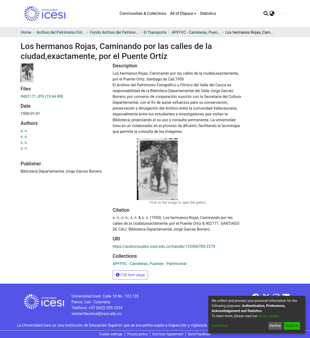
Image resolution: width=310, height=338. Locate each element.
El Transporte (155, 32)
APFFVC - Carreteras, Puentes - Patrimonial (196, 32)
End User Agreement (167, 334)
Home (26, 32)
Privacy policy (137, 334)
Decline (275, 326)
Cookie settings (111, 334)
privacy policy (268, 316)
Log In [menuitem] (280, 13)
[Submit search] (266, 13)
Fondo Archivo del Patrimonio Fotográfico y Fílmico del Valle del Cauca (114, 32)
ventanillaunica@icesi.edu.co (96, 313)
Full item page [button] (130, 275)
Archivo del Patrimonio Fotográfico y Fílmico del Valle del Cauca (60, 32)
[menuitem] (183, 13)
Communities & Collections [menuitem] (143, 13)
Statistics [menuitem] (208, 13)
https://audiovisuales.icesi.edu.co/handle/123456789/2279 (164, 246)
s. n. (24, 131)
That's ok (292, 326)
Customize (220, 326)
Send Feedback (199, 334)
